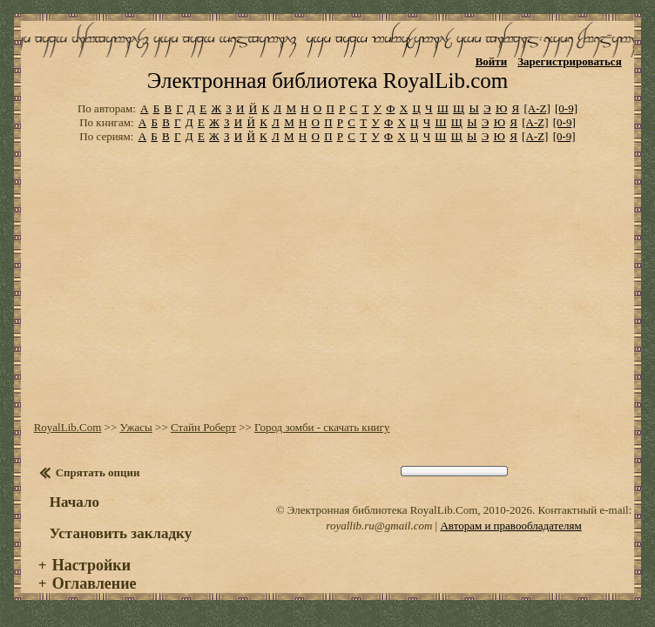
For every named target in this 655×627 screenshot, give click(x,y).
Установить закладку (121, 533)
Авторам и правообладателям (510, 525)
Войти (492, 61)
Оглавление (94, 583)
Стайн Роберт (203, 427)
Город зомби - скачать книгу (321, 427)
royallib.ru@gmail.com (379, 525)
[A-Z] (536, 108)
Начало (74, 502)
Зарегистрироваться (569, 61)
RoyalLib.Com (68, 427)
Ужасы (135, 427)
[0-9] (566, 108)
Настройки (91, 565)
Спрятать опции (98, 472)
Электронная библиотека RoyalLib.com (327, 80)
